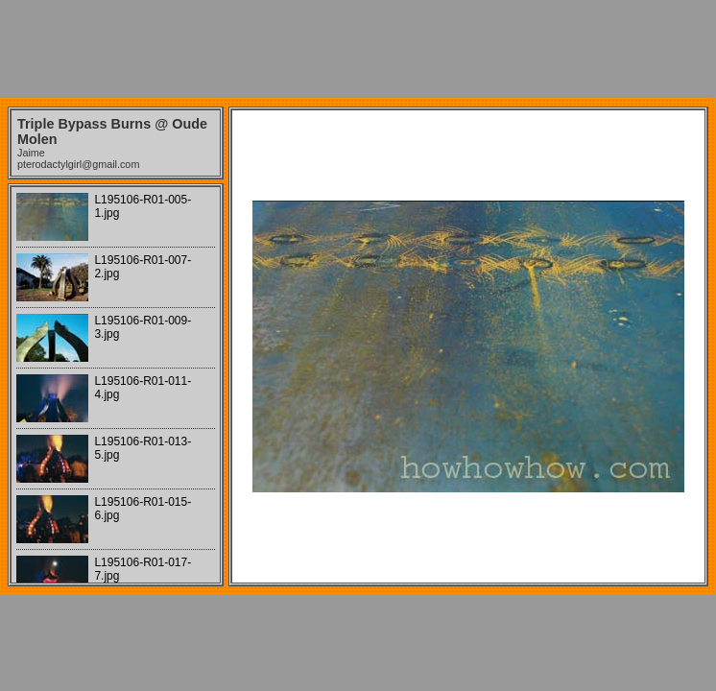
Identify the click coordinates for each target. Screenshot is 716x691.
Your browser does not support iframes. (116, 385)
